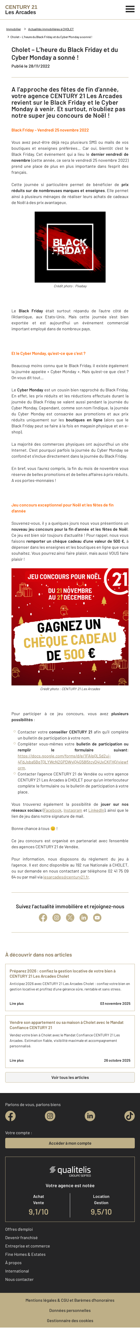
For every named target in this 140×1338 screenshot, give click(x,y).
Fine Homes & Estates (25, 1254)
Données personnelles (70, 1310)
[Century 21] (21, 9)
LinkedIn (96, 810)
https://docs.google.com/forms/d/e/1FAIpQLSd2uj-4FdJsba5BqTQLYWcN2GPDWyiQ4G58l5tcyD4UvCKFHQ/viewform (73, 761)
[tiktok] (129, 1116)
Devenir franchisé (21, 1237)
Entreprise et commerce (27, 1245)
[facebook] (10, 1116)
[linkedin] (90, 1116)
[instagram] (50, 1116)
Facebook (53, 810)
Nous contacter (19, 1279)
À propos (13, 1262)
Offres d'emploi (19, 1229)
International (17, 1270)
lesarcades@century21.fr (66, 876)
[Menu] (130, 8)
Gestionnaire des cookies (70, 1320)
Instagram (73, 810)
